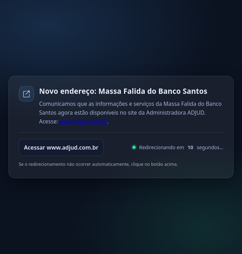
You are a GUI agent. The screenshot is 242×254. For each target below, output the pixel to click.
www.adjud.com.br (83, 121)
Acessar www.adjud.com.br (61, 147)
